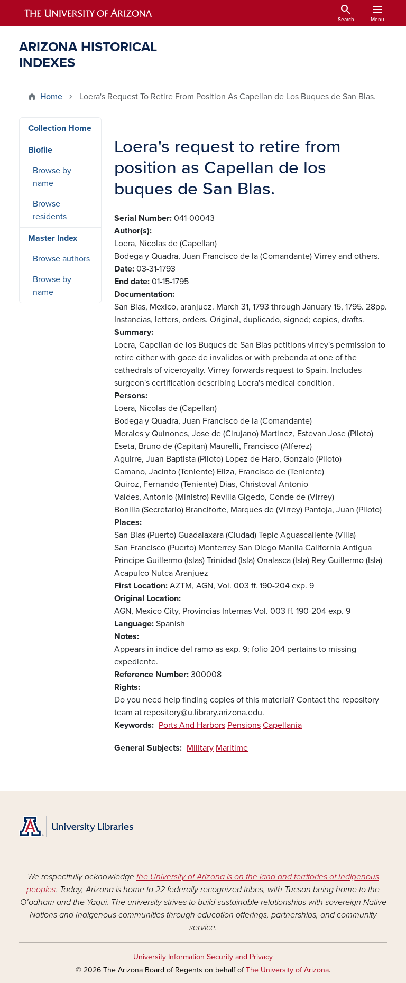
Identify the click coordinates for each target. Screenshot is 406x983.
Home (51, 96)
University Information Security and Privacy (203, 956)
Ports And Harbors (192, 725)
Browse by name (52, 177)
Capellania (282, 725)
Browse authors (61, 259)
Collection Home (59, 128)
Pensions (244, 725)
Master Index (52, 238)
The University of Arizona (287, 970)
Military (200, 748)
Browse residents (50, 210)
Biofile (40, 150)
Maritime (232, 748)
